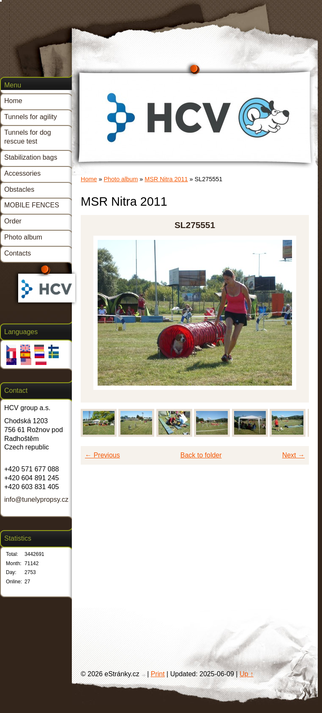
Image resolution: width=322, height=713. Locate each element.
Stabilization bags (30, 157)
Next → (293, 455)
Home (89, 179)
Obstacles (19, 189)
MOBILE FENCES (31, 205)
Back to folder (201, 455)
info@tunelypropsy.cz (36, 499)
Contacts (17, 253)
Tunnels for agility (30, 116)
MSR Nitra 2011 (166, 179)
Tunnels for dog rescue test (27, 137)
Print (158, 674)
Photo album (121, 179)
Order (13, 221)
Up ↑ (247, 674)
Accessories (22, 173)
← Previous (102, 455)
